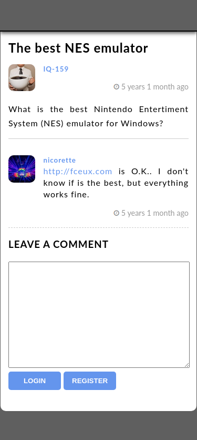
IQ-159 (56, 69)
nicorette (59, 160)
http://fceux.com (77, 171)
